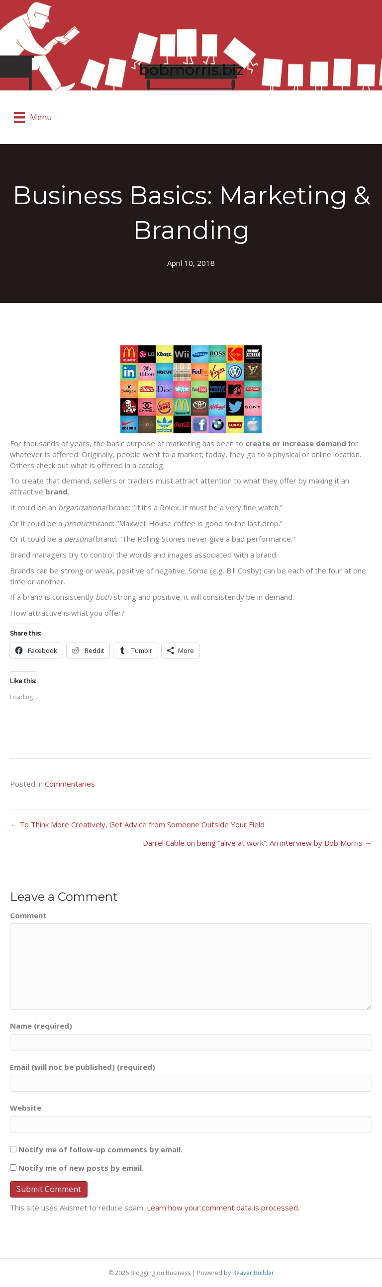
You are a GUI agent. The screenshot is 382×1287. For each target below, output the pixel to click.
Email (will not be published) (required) (82, 1067)
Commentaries (70, 784)
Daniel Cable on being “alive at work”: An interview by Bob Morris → (257, 843)
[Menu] (33, 117)
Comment (28, 915)
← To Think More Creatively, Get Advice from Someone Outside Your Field (137, 824)
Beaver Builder (253, 1273)
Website (25, 1108)
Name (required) (41, 1026)
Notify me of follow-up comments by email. (100, 1149)
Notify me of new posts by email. (81, 1168)
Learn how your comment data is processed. (223, 1207)
